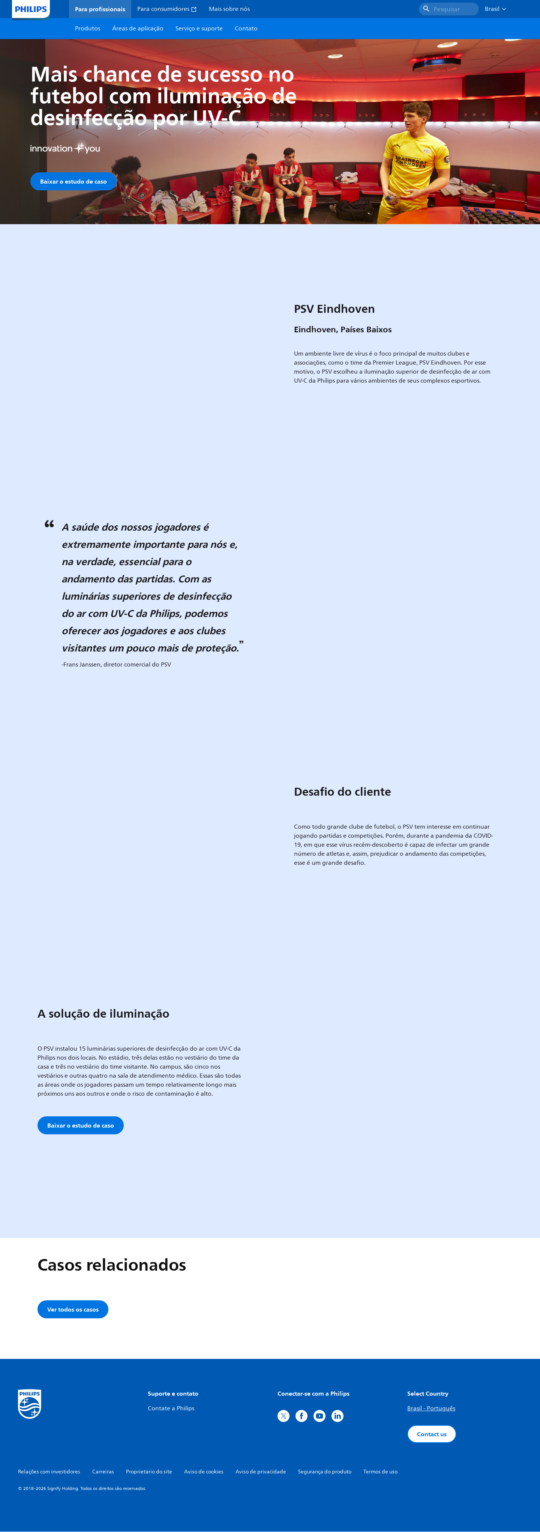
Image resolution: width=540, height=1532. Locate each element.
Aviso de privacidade (261, 1472)
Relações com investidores (49, 1472)
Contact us (432, 1434)
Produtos (87, 28)
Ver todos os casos (73, 1309)
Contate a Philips (171, 1409)
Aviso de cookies (204, 1472)
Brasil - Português (431, 1409)
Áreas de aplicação (138, 28)
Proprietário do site (149, 1472)
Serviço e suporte (199, 28)
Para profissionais (100, 9)
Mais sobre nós (229, 9)
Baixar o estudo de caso (73, 181)
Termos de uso (380, 1472)
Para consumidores (167, 9)
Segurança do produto (324, 1472)
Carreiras (103, 1472)
